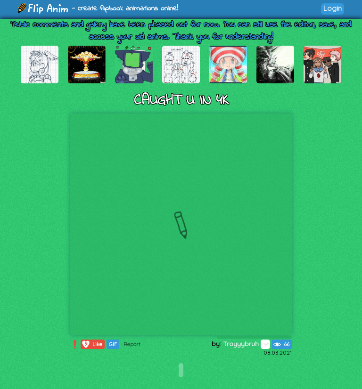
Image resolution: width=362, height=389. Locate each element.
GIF (113, 344)
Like (91, 344)
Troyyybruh (246, 344)
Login (332, 8)
